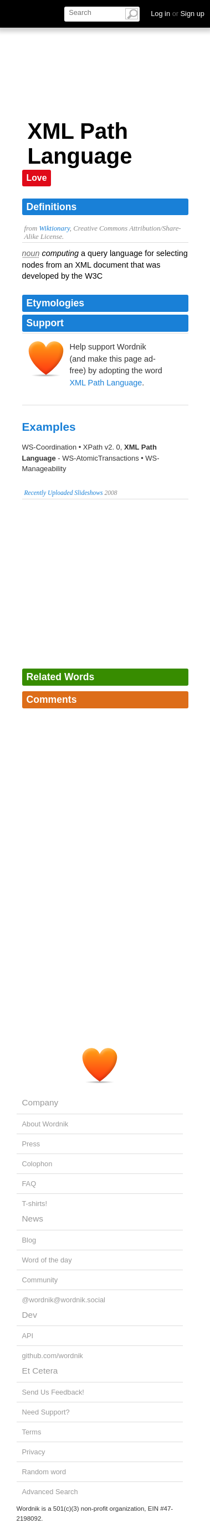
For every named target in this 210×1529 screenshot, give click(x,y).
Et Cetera (40, 1370)
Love (37, 177)
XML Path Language (106, 382)
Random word (44, 1472)
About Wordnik (45, 1124)
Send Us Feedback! (53, 1392)
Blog (29, 1240)
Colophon (37, 1164)
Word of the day (47, 1260)
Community (40, 1280)
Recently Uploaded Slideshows (63, 492)
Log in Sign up (177, 13)
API (28, 1336)
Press (31, 1144)
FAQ (29, 1184)
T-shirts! (35, 1203)
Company (40, 1102)
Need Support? (46, 1412)
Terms (32, 1432)
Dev (29, 1314)
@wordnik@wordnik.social (63, 1300)
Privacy (33, 1452)
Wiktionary (54, 228)
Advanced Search (50, 1492)
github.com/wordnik (52, 1355)
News (32, 1218)
